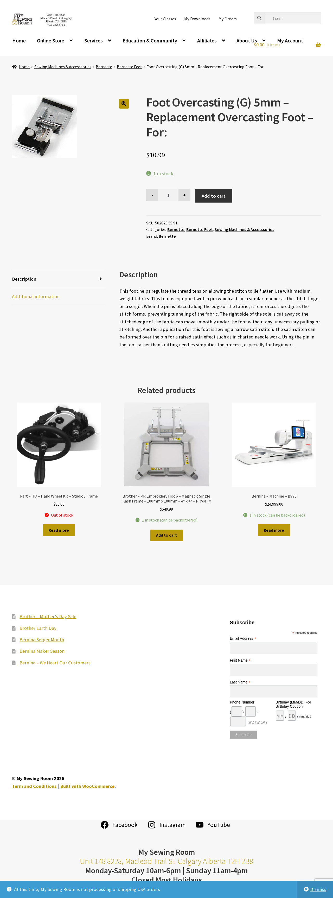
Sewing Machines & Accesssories (62, 66)
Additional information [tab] (36, 296)
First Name (240, 660)
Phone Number (242, 702)
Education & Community (150, 40)
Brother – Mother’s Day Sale (48, 616)
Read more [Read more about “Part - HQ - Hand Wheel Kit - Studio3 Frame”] (59, 530)
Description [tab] (24, 279)
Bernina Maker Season (42, 651)
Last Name (240, 682)
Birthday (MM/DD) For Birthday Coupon (293, 704)
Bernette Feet (129, 66)
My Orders (228, 18)
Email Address (243, 638)
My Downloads (197, 18)
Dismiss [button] (318, 889)
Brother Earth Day (38, 628)
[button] (124, 104)
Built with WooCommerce (87, 786)
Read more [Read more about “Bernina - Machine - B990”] (274, 530)
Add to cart (214, 196)
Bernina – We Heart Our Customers (55, 663)
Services (93, 40)
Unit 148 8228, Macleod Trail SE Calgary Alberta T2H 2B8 (166, 861)
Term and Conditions (34, 786)
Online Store (50, 40)
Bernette (104, 66)
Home (19, 40)
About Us (246, 40)
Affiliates (207, 40)
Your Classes (165, 18)
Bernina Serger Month (42, 640)
